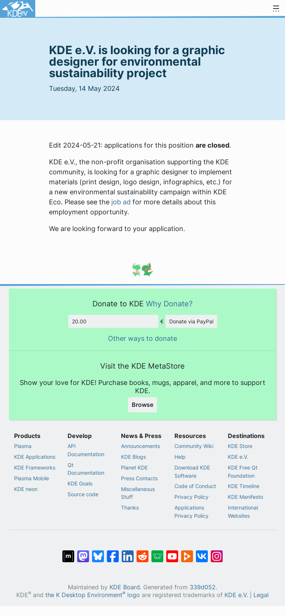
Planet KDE (134, 467)
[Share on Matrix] (68, 553)
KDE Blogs (133, 457)
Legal (261, 595)
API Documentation (86, 450)
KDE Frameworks (34, 467)
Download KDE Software (192, 471)
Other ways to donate (142, 338)
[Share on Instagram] (217, 553)
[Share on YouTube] (172, 553)
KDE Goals (80, 483)
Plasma (23, 446)
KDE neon (25, 489)
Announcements (140, 446)
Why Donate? (169, 303)
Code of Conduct (195, 486)
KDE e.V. (238, 457)
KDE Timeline (243, 486)
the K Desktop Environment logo (92, 595)
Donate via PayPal (191, 321)
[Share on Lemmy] (157, 553)
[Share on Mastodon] (83, 553)
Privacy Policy (191, 497)
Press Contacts (139, 478)
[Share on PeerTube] (187, 553)
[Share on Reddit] (142, 553)
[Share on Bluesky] (98, 553)
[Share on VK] (202, 553)
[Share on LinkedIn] (128, 553)
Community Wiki (193, 446)
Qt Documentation (86, 469)
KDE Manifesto (245, 497)
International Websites (243, 511)
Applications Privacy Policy (191, 511)
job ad (121, 202)
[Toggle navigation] (276, 9)
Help (180, 457)
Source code (83, 494)
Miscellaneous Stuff (138, 493)
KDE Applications (34, 457)
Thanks (130, 507)
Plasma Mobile (31, 478)
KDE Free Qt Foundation (243, 471)
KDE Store (240, 446)
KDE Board (124, 587)
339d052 (203, 587)
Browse (142, 404)
